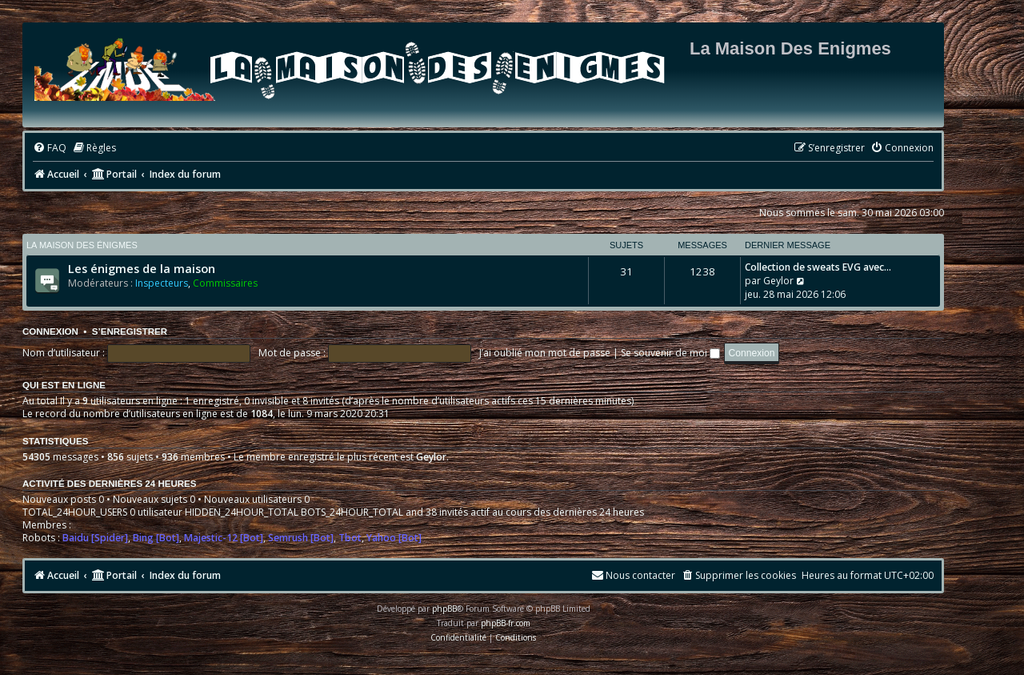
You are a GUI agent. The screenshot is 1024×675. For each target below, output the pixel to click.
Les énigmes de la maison (141, 268)
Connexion (50, 331)
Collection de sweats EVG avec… (818, 267)
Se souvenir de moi (670, 353)
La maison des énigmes (82, 245)
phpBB (444, 608)
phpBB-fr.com (505, 623)
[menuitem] (49, 148)
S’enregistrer (129, 331)
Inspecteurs (161, 283)
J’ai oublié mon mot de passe (544, 353)
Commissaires (225, 283)
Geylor (778, 280)
